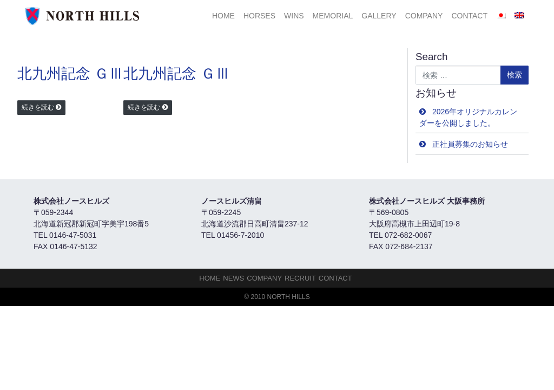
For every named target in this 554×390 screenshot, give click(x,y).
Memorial (333, 15)
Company (424, 15)
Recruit (300, 278)
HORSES (259, 15)
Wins (294, 15)
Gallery (378, 15)
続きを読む (38, 107)
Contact (469, 15)
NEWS (233, 278)
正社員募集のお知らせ (470, 144)
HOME (223, 15)
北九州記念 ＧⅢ (70, 74)
